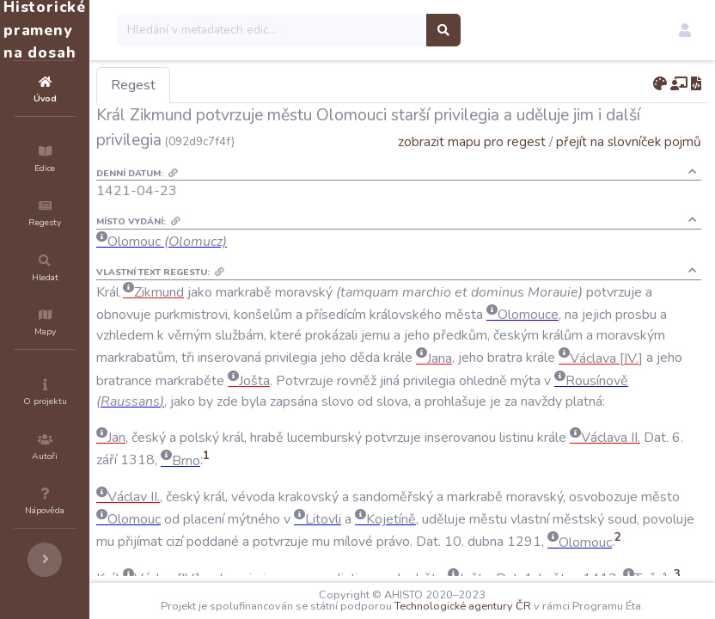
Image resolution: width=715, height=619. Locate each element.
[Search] (375, 30)
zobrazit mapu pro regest (472, 141)
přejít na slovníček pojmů (628, 141)
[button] (685, 30)
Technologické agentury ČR (524, 595)
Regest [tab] (236, 85)
